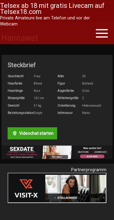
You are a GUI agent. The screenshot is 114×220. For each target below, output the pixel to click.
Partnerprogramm (88, 169)
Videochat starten (32, 133)
